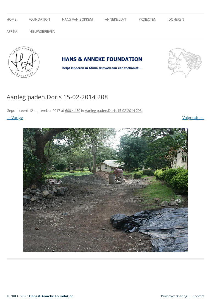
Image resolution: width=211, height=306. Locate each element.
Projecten (147, 19)
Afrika (12, 31)
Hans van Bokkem (77, 19)
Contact (198, 296)
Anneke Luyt (116, 19)
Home (11, 19)
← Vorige (15, 117)
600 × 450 (72, 110)
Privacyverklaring (174, 296)
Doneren (176, 19)
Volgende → (193, 117)
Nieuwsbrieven (42, 31)
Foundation (39, 19)
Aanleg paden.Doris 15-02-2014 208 (113, 110)
